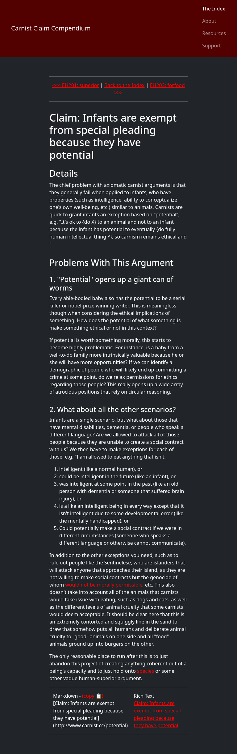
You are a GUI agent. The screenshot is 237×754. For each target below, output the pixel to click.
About (209, 21)
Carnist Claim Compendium (51, 28)
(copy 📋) (92, 695)
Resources (214, 33)
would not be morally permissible (103, 584)
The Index (213, 8)
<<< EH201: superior (75, 85)
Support (211, 45)
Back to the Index (124, 85)
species (145, 671)
